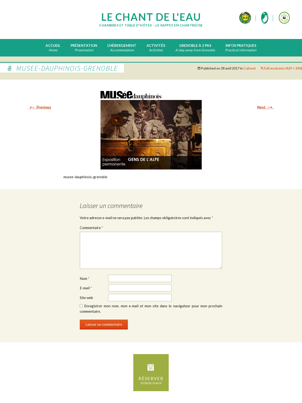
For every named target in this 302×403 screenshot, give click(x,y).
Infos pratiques (241, 45)
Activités (156, 45)
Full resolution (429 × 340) (283, 68)
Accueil (53, 45)
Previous (39, 107)
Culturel (249, 68)
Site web (86, 297)
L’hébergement (121, 45)
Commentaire (91, 227)
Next (265, 107)
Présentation (84, 45)
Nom (84, 278)
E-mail (86, 288)
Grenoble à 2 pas (195, 45)
